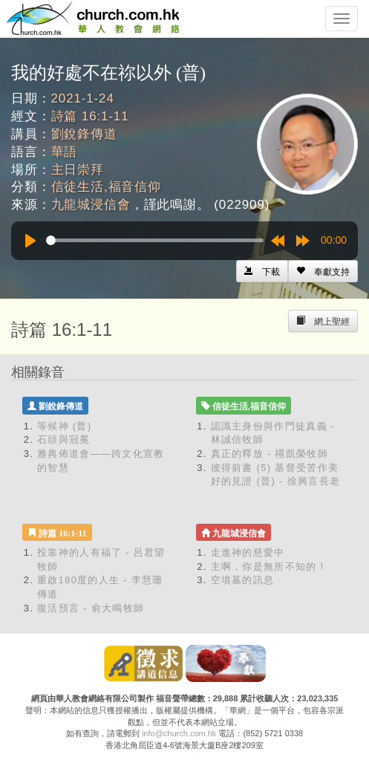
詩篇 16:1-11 (90, 116)
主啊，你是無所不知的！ (269, 566)
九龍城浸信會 (91, 205)
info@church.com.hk (179, 733)
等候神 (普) (64, 426)
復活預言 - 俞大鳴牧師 (90, 608)
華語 (64, 152)
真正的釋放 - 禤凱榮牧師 (269, 453)
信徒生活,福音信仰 (106, 187)
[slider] (155, 240)
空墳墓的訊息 (243, 579)
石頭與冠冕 (64, 439)
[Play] (30, 241)
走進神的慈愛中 (248, 552)
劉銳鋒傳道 (84, 134)
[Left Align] (323, 271)
